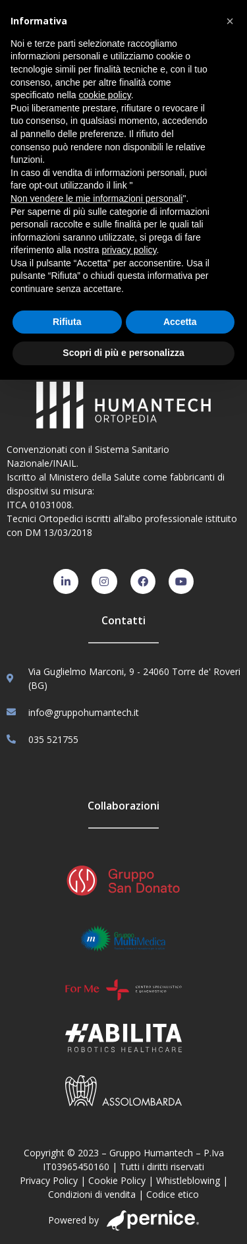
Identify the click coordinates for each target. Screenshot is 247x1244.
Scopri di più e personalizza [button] (123, 352)
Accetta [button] (180, 321)
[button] (229, 21)
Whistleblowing (188, 1180)
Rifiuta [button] (67, 321)
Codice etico (172, 1194)
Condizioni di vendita (92, 1194)
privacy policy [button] (129, 250)
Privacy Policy (49, 1180)
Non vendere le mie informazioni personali (96, 198)
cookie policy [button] (105, 95)
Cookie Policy (117, 1180)
